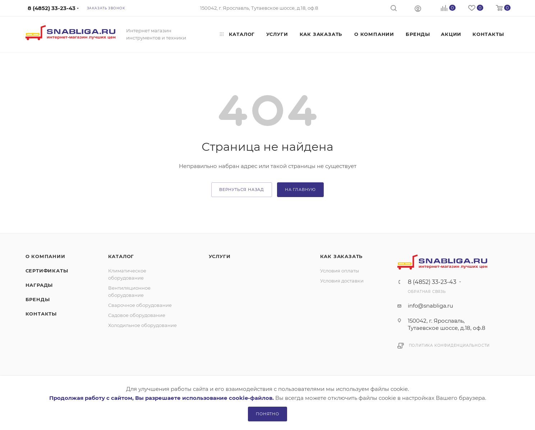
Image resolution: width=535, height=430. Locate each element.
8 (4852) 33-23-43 (432, 282)
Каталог (121, 256)
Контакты (41, 314)
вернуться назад (241, 189)
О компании (45, 256)
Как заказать (341, 256)
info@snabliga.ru (430, 305)
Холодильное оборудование (142, 325)
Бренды (38, 299)
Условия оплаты (339, 271)
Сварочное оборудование (140, 305)
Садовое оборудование (136, 315)
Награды (39, 285)
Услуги (220, 256)
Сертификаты (47, 271)
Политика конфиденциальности (449, 345)
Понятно (267, 413)
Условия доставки (342, 281)
